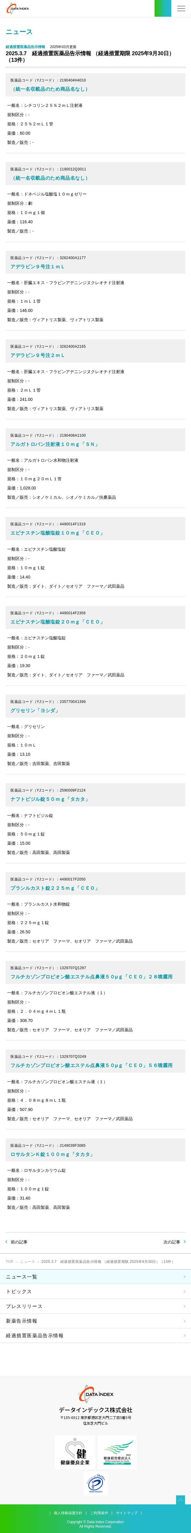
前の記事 (19, 1242)
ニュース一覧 (22, 1276)
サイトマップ (126, 1513)
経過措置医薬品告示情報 (35, 1335)
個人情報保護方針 (68, 1513)
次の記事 (172, 1242)
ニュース (27, 1262)
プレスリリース (24, 1306)
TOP (9, 1262)
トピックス (19, 1291)
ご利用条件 (99, 1513)
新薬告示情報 (22, 1320)
